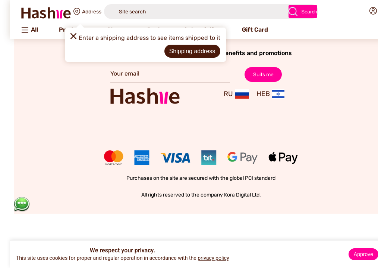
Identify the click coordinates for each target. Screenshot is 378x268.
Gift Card (243, 29)
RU (224, 94)
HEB (258, 94)
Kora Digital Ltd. (230, 195)
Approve (351, 254)
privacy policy (201, 258)
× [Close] (369, 247)
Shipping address (180, 51)
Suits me (251, 74)
